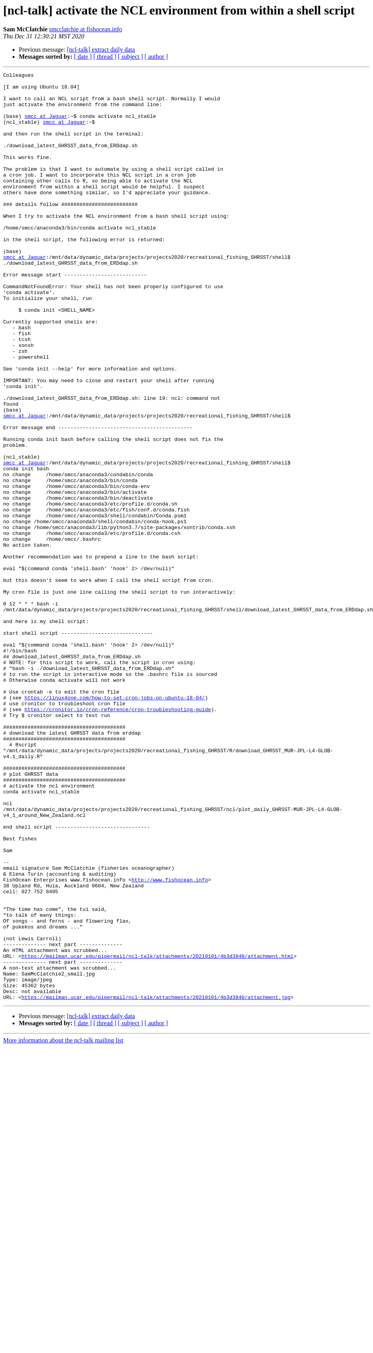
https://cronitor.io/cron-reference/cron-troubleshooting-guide (118, 837)
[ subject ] (130, 56)
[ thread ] (104, 56)
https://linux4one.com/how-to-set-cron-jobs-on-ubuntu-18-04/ (115, 823)
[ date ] (83, 56)
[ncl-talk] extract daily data (101, 49)
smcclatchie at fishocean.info (85, 29)
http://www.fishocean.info (170, 1041)
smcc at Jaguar (46, 125)
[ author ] (156, 56)
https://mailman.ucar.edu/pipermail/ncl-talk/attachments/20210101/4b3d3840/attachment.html (157, 1133)
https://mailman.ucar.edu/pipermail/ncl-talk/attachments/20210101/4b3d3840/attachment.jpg (156, 1182)
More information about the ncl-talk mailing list (63, 1226)
